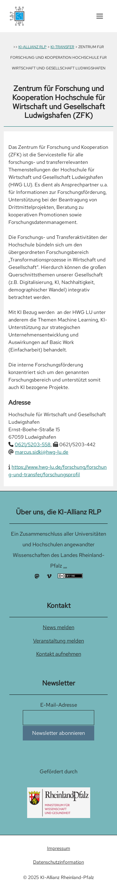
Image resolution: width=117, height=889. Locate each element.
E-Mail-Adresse (58, 704)
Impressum (58, 848)
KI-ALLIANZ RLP (32, 46)
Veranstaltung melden (58, 640)
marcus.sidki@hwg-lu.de (41, 452)
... (65, 565)
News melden (58, 627)
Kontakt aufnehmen (58, 653)
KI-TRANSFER (62, 46)
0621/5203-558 (33, 444)
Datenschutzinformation (58, 862)
